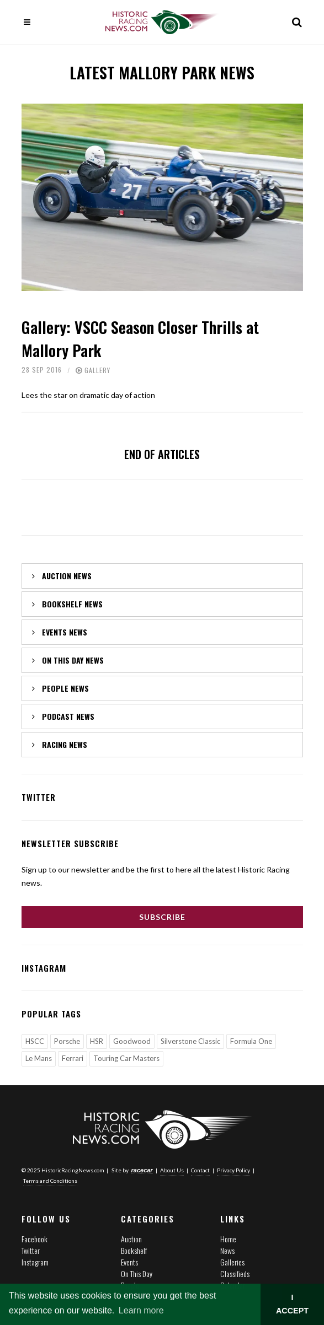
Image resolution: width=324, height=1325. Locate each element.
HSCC (34, 1041)
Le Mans (38, 1058)
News (227, 1250)
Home (228, 1239)
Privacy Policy (233, 1170)
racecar (142, 1170)
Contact (200, 1170)
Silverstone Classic (190, 1041)
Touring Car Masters (126, 1058)
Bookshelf (134, 1250)
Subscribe (162, 917)
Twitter (31, 1250)
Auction (131, 1239)
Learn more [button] (141, 1310)
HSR (96, 1041)
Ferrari (72, 1058)
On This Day (136, 1273)
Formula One (251, 1041)
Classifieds (234, 1273)
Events (129, 1262)
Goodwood (132, 1041)
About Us (172, 1170)
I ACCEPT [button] (292, 1304)
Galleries (232, 1262)
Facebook (34, 1239)
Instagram (35, 1262)
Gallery (97, 370)
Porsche (67, 1041)
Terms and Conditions (50, 1180)
